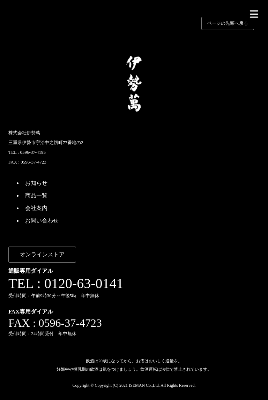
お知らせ (36, 183)
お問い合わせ (42, 221)
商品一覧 (36, 195)
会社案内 (36, 208)
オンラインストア (42, 254)
